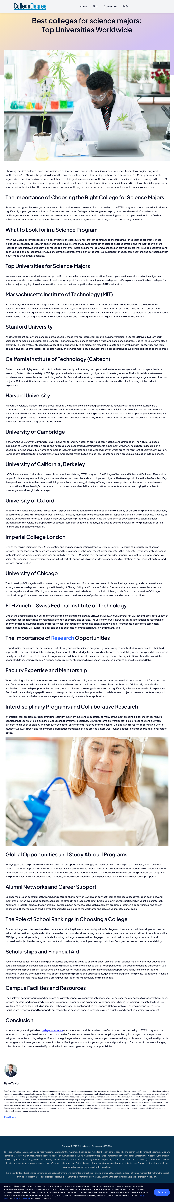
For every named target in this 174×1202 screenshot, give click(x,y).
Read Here (25, 1198)
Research (62, 638)
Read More (10, 1117)
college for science (52, 1030)
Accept (162, 1192)
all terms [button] (17, 1198)
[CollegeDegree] (30, 4)
